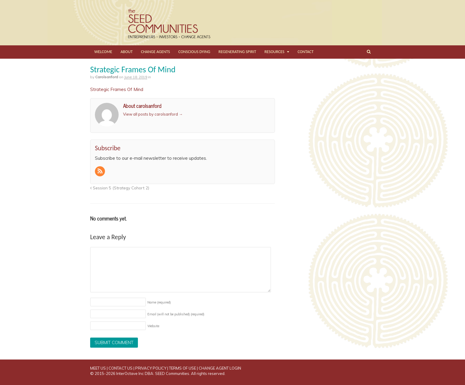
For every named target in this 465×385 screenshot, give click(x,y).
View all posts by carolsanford (153, 114)
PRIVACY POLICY (150, 368)
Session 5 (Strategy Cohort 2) (119, 187)
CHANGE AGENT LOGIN (220, 368)
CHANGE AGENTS (155, 51)
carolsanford (106, 77)
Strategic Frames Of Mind (116, 89)
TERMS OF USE (182, 368)
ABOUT (126, 51)
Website (153, 326)
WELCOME (103, 51)
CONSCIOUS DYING (194, 51)
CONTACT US (121, 368)
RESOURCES (274, 51)
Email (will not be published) (175, 314)
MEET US (98, 368)
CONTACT (305, 51)
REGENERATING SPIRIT (237, 51)
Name (159, 302)
